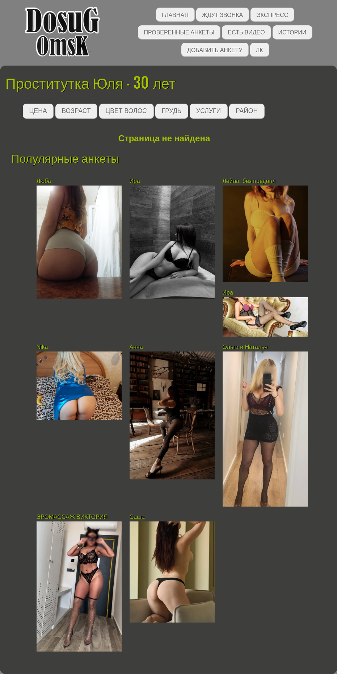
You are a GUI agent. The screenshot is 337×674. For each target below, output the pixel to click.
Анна (136, 347)
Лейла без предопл (249, 181)
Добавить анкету (215, 49)
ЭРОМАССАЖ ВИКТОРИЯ (72, 517)
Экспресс (272, 14)
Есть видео (246, 32)
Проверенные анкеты (179, 32)
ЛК (259, 49)
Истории (292, 32)
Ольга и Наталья (245, 347)
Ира (135, 181)
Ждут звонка (222, 14)
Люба (44, 181)
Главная (175, 14)
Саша (137, 517)
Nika (42, 347)
